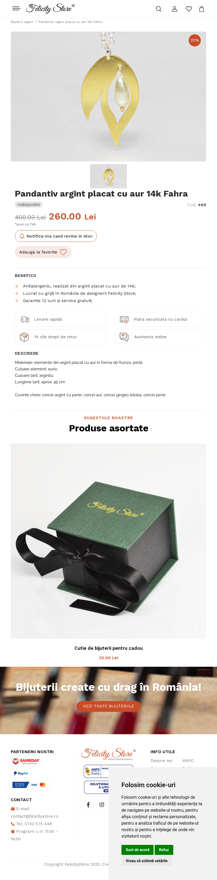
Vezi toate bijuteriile (108, 710)
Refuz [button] (164, 850)
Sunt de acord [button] (137, 850)
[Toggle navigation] (16, 7)
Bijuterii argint (22, 22)
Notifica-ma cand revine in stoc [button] (56, 236)
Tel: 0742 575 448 (31, 831)
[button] (174, 9)
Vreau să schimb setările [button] (147, 861)
